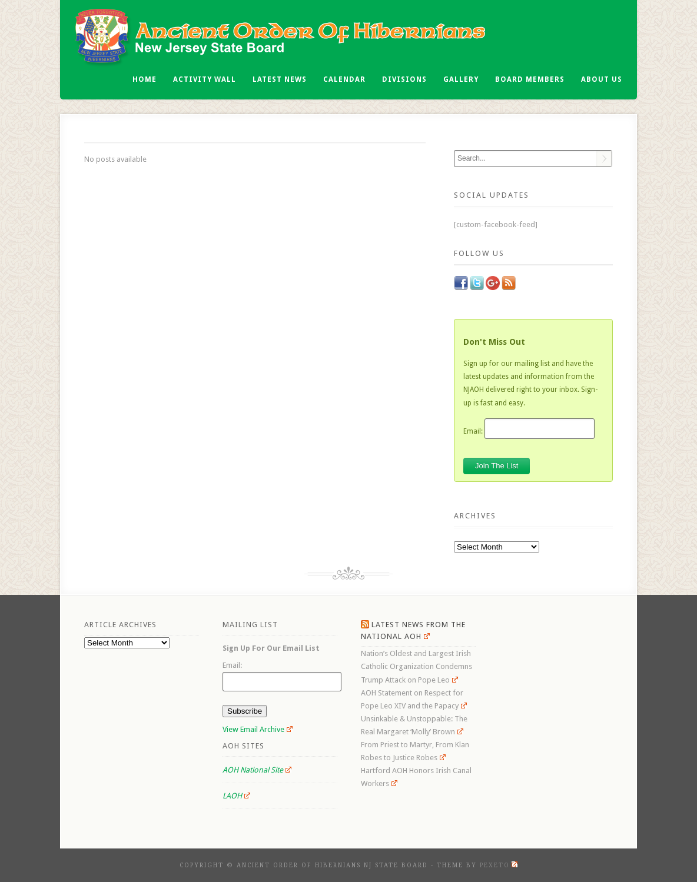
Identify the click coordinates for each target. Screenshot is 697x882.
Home (144, 79)
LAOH (236, 795)
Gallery (461, 79)
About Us (601, 79)
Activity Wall (204, 79)
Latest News (280, 79)
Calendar (344, 79)
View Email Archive (258, 729)
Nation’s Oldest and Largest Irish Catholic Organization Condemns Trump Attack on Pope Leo (416, 666)
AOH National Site (257, 769)
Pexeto (498, 865)
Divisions (404, 79)
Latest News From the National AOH (413, 630)
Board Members (530, 79)
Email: (473, 431)
